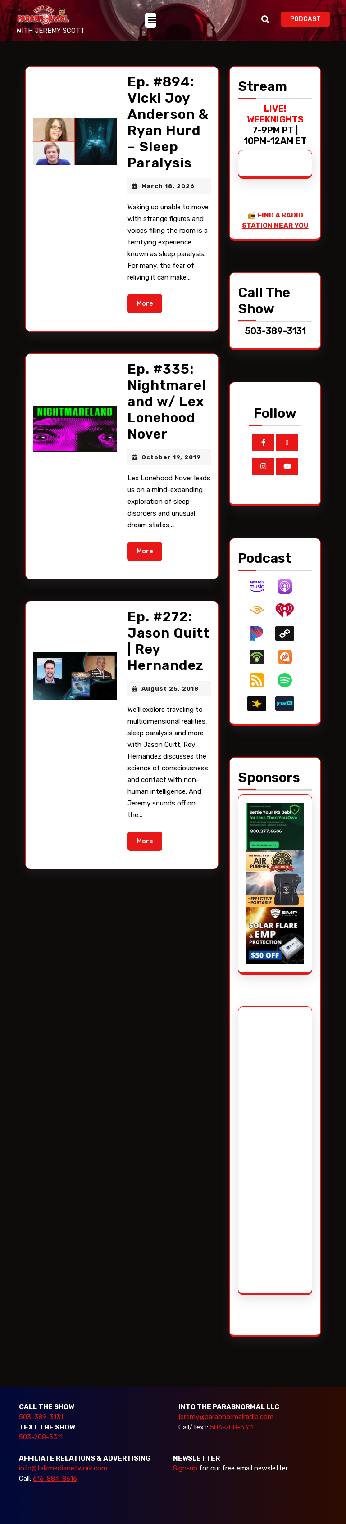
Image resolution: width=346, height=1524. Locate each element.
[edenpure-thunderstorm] (275, 878)
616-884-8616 (55, 1478)
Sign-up (185, 1468)
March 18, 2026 (168, 186)
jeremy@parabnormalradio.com (225, 1417)
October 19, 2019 (171, 457)
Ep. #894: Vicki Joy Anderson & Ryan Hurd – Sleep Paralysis (168, 122)
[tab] (150, 20)
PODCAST (310, 18)
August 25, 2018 (170, 688)
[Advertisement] (280, 1150)
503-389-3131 (41, 1417)
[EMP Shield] (275, 935)
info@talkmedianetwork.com (63, 1468)
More (149, 303)
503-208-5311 (41, 1437)
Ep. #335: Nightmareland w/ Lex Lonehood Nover (166, 401)
